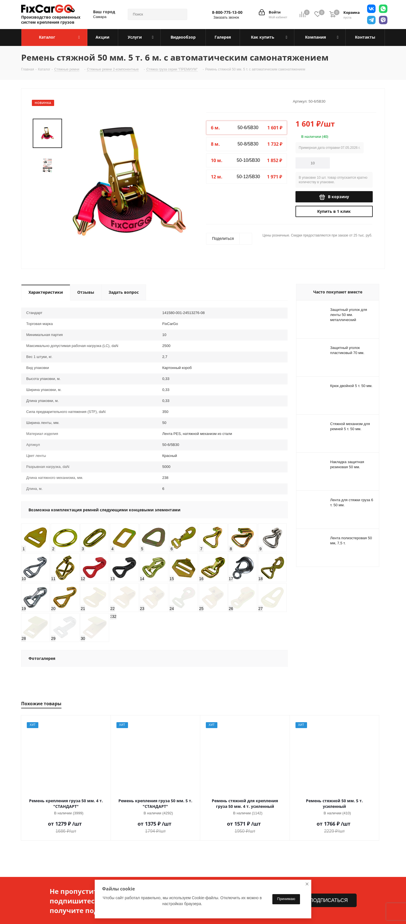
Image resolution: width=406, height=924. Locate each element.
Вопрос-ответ (116, 921)
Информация (117, 877)
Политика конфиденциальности (50, 889)
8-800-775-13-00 (227, 12)
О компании (34, 877)
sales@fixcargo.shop (317, 900)
